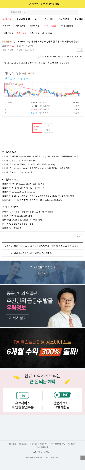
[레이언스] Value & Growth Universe (18, 192)
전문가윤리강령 (42, 447)
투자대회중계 (67, 26)
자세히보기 (42, 273)
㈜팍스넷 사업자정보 (41, 452)
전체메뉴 (82, 12)
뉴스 (37, 19)
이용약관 (43, 444)
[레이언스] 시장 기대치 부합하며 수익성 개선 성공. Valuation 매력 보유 (32, 200)
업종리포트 (34, 33)
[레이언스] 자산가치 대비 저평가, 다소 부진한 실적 (23, 188)
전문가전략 (20, 26)
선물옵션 (48, 19)
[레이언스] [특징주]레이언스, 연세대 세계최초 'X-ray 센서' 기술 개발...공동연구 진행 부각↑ (40, 156)
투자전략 (6, 19)
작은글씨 (78, 50)
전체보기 (82, 26)
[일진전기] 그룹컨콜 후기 (12, 228)
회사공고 (23, 444)
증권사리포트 (50, 26)
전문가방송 (63, 19)
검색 (75, 12)
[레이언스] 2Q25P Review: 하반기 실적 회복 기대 (23, 184)
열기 (82, 458)
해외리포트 (47, 33)
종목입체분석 (23, 19)
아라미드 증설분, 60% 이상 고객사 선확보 (33, 253)
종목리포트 (21, 33)
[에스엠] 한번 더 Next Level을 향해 (17, 216)
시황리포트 (9, 33)
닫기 (80, 4)
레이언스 (9, 73)
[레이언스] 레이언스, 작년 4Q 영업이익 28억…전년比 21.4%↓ (28, 164)
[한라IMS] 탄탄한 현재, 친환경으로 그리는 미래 (22, 220)
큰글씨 (81, 50)
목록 (78, 236)
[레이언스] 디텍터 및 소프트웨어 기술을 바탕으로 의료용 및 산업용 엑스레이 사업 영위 (38, 196)
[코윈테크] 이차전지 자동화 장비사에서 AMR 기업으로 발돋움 (28, 212)
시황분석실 (35, 26)
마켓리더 (6, 26)
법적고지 (71, 444)
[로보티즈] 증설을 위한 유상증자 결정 (17, 224)
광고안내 (33, 444)
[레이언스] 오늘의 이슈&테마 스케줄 (17, 172)
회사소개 (12, 444)
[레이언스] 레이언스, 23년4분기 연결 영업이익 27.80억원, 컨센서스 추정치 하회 (36, 168)
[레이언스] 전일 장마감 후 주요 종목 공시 (19, 160)
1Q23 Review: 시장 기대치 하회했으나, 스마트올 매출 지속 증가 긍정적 (46, 246)
